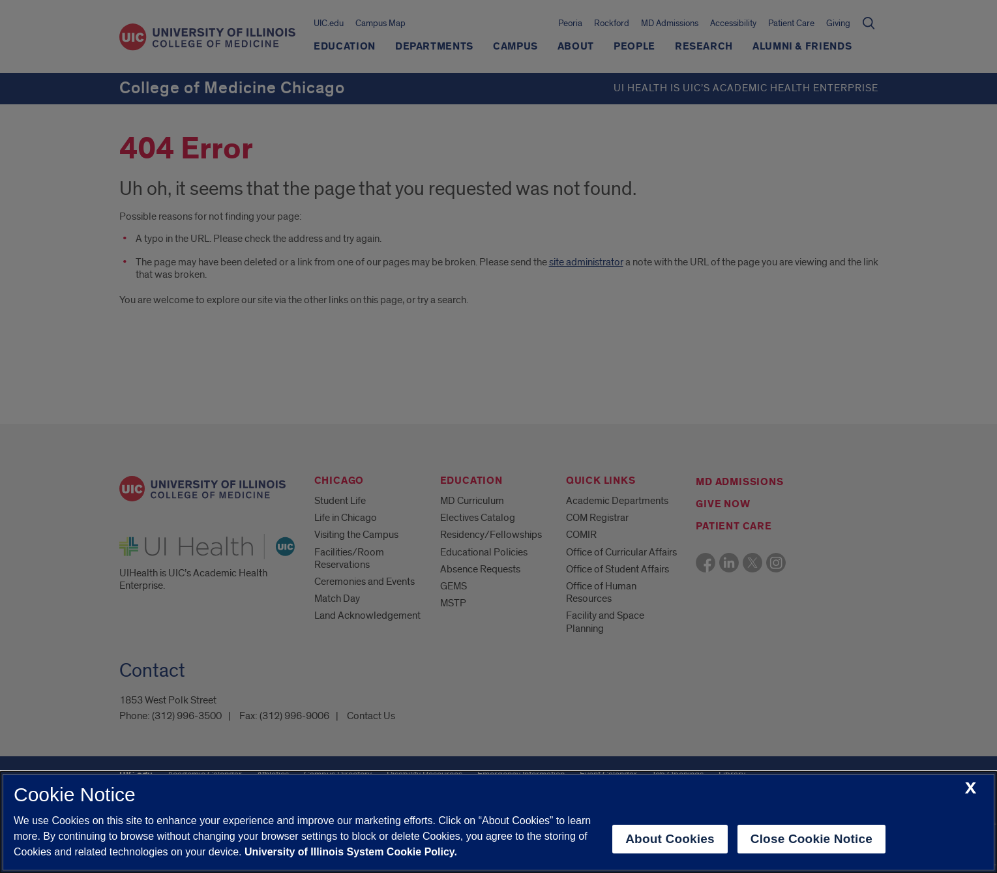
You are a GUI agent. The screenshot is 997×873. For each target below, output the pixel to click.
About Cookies (670, 839)
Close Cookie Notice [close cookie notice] (811, 839)
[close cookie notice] (971, 789)
